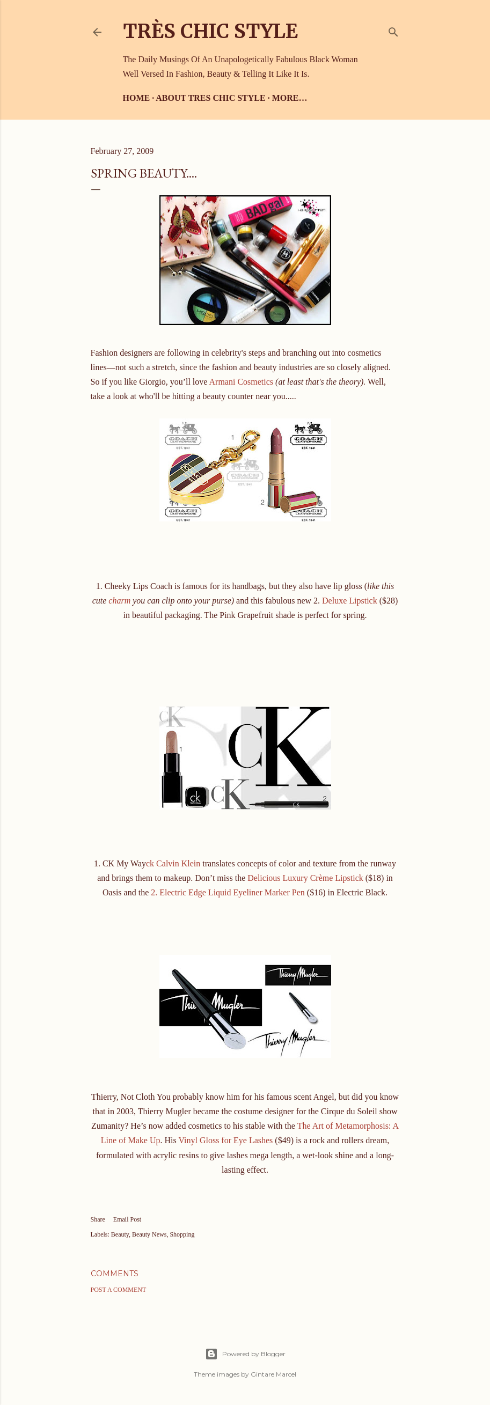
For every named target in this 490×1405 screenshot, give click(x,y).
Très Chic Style (210, 31)
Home (136, 97)
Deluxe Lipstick (349, 600)
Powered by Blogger (245, 1354)
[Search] (393, 29)
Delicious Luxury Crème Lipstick (305, 877)
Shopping (182, 1234)
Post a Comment (119, 1289)
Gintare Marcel (273, 1374)
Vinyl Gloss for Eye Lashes (225, 1140)
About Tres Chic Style (210, 97)
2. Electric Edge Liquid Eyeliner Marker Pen (228, 892)
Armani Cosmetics (241, 381)
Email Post (127, 1219)
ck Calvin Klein (173, 863)
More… (290, 97)
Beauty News (149, 1234)
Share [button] (98, 1219)
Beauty (120, 1234)
